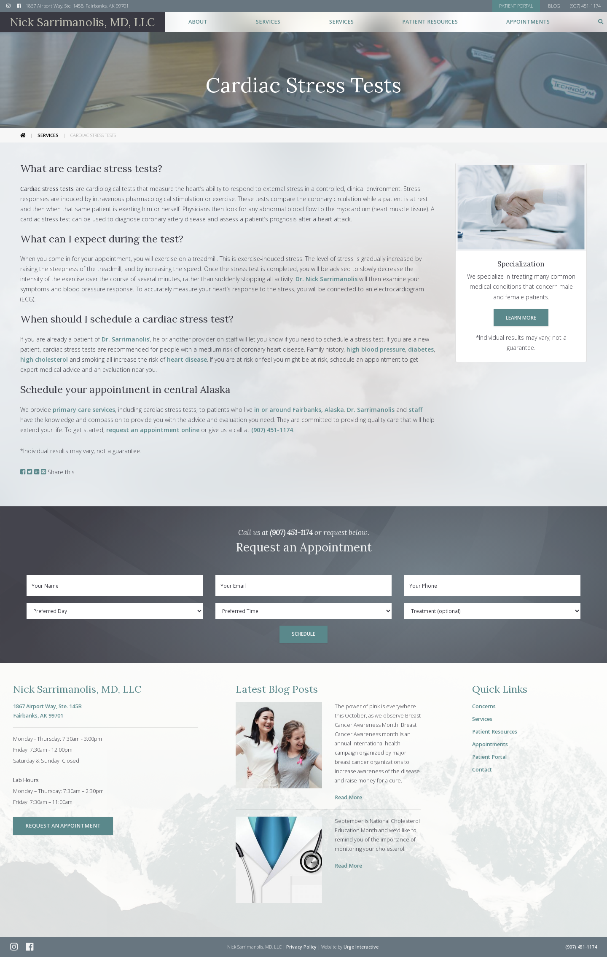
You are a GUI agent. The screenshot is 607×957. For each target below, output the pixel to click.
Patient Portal (489, 757)
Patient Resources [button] (430, 21)
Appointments (528, 21)
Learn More (521, 317)
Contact (482, 769)
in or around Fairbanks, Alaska (298, 410)
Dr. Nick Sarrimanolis (326, 279)
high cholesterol (44, 359)
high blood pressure (375, 349)
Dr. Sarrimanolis (125, 339)
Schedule (303, 633)
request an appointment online (152, 430)
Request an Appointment (63, 825)
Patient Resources (494, 731)
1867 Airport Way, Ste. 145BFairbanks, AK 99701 (47, 711)
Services (48, 135)
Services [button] (268, 21)
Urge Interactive (361, 947)
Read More (348, 797)
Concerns (484, 706)
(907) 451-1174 (272, 430)
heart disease (187, 359)
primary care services (84, 410)
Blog (554, 6)
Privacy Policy (301, 947)
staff (415, 410)
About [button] (197, 21)
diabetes (421, 349)
